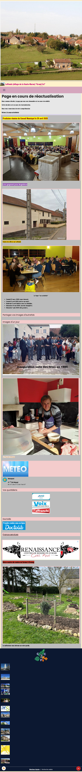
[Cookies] (4, 768)
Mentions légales (34, 769)
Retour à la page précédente (10, 112)
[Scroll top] (78, 768)
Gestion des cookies (47, 769)
